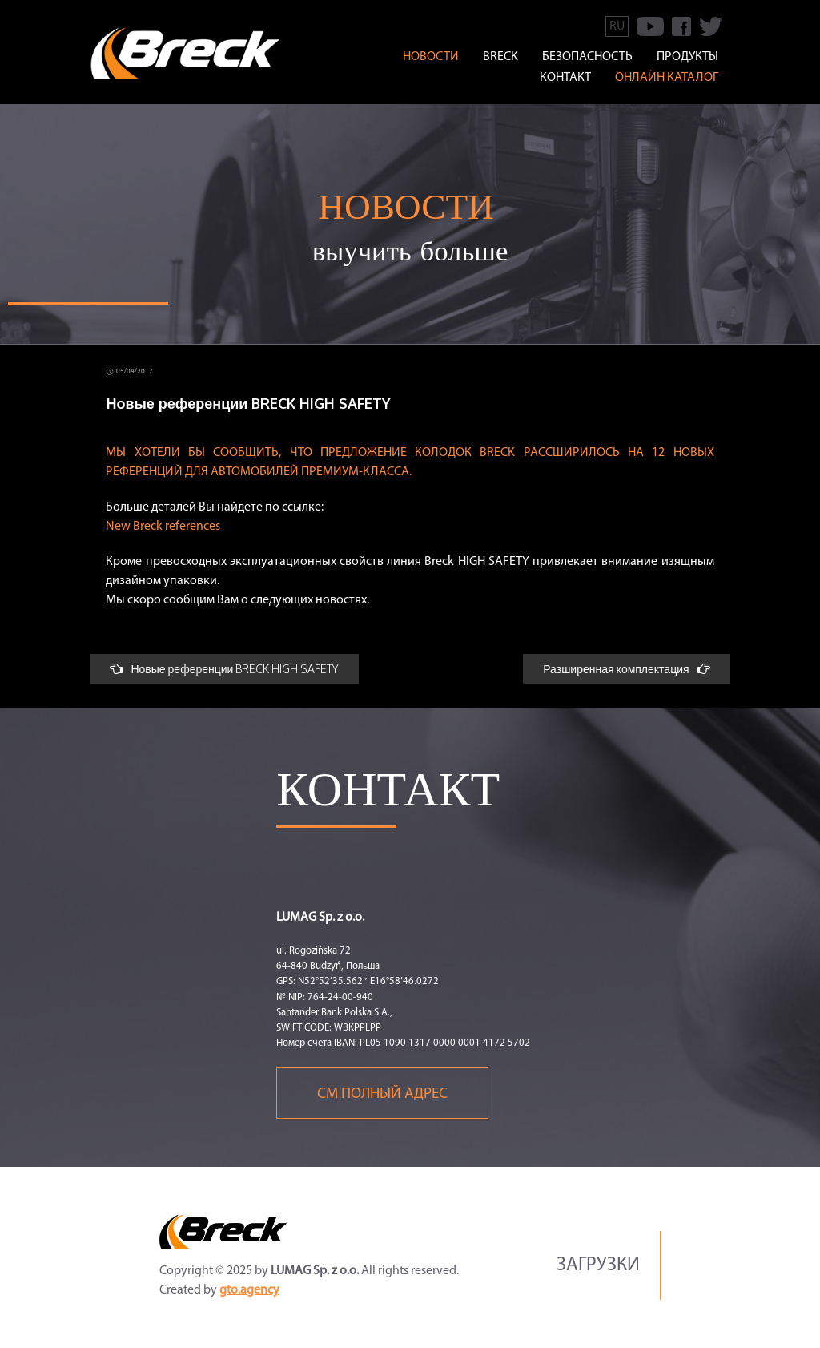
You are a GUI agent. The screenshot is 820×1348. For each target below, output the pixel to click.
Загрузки (598, 1265)
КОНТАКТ (565, 77)
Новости (431, 56)
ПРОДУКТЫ (687, 56)
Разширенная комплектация (626, 669)
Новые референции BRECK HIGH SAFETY (224, 669)
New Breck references (163, 526)
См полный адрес (382, 1094)
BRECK (500, 56)
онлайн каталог (666, 77)
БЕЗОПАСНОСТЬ (587, 56)
